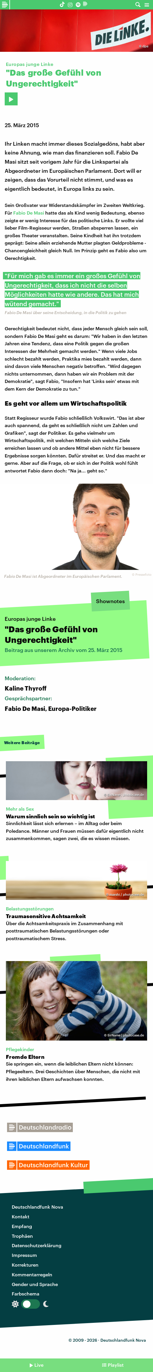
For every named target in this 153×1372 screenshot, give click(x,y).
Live (38, 1365)
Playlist (116, 1365)
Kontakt (20, 1216)
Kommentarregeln (32, 1274)
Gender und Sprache (35, 1284)
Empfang (22, 1226)
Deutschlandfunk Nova (37, 1207)
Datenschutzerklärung (36, 1245)
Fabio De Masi (28, 212)
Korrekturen (25, 1265)
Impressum (24, 1255)
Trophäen (22, 1236)
